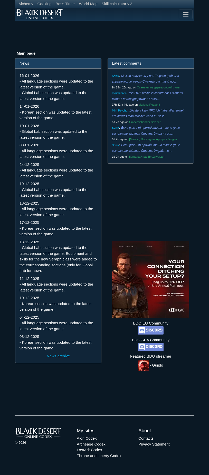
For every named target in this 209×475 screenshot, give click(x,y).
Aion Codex (87, 438)
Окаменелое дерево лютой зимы (158, 87)
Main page (26, 53)
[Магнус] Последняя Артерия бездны (153, 139)
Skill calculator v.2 (117, 4)
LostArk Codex (89, 450)
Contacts (146, 438)
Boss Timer (65, 4)
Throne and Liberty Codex (99, 455)
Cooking (44, 4)
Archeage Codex (91, 444)
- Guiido (150, 365)
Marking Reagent (149, 104)
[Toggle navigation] (186, 14)
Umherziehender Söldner (144, 122)
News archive (58, 356)
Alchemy (25, 4)
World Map (88, 4)
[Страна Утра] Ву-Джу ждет (147, 156)
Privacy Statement (154, 444)
